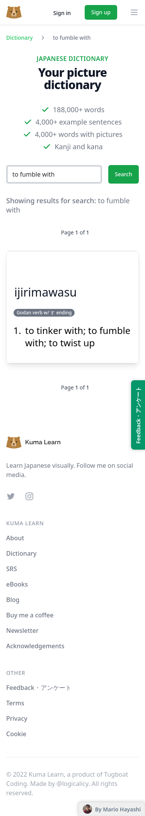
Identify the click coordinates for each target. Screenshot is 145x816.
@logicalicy (72, 783)
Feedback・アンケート (39, 687)
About (15, 538)
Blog (12, 599)
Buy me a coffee (29, 615)
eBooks (17, 584)
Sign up (101, 12)
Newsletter (22, 630)
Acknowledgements (35, 646)
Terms (15, 703)
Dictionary (19, 37)
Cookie (16, 734)
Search (123, 174)
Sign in (62, 13)
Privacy (16, 718)
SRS (11, 569)
